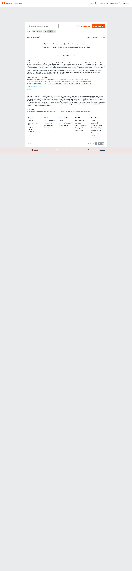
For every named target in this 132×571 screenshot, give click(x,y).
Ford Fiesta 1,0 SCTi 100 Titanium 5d (78, 79)
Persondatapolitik (96, 125)
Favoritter (78, 123)
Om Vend (94, 138)
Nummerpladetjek (49, 125)
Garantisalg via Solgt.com (33, 124)
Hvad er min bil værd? (32, 128)
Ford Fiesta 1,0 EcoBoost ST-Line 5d (36, 82)
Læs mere (102, 150)
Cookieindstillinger (96, 128)
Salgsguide (31, 132)
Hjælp (93, 135)
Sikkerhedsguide (96, 133)
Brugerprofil (79, 128)
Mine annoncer (79, 121)
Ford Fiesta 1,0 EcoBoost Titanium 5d (37, 79)
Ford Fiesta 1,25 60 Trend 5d (34, 86)
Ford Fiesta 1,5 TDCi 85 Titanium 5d (36, 84)
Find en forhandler (49, 121)
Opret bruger (79, 130)
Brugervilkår (94, 123)
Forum (61, 121)
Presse (93, 121)
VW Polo (73, 111)
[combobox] (43, 26)
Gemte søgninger (80, 125)
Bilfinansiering (48, 123)
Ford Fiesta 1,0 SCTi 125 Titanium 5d (57, 79)
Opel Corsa (79, 111)
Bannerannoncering (97, 130)
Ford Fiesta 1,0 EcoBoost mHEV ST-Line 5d (80, 84)
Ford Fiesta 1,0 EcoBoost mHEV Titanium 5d (58, 82)
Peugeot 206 (87, 111)
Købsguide (47, 128)
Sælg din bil (31, 121)
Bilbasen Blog (63, 125)
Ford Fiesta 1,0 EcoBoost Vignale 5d (81, 82)
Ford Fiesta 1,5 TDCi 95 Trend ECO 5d (58, 84)
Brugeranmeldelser (65, 123)
